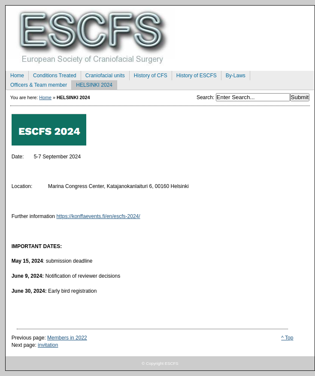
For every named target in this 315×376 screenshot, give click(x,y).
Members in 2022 (67, 338)
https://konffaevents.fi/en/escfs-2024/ (98, 216)
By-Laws (233, 75)
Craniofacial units (103, 75)
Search (205, 97)
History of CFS (148, 75)
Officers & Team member (36, 84)
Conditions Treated (52, 75)
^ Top (287, 338)
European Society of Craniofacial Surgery (160, 36)
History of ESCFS (194, 75)
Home (15, 75)
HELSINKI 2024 (91, 84)
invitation (48, 345)
